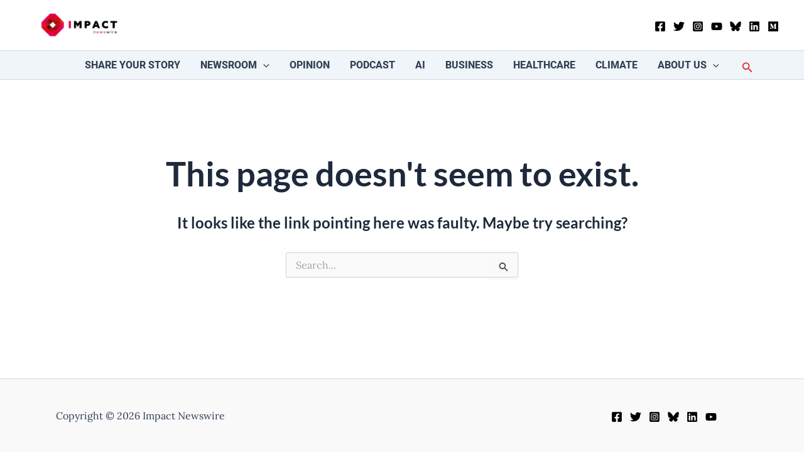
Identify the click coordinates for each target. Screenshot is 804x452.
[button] (263, 65)
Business (469, 65)
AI (420, 65)
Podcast (372, 65)
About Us (688, 65)
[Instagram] (698, 26)
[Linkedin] (754, 26)
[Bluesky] (735, 26)
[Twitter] (679, 26)
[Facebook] (660, 26)
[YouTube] (716, 26)
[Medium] (773, 26)
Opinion (310, 65)
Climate (616, 65)
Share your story (132, 65)
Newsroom (234, 65)
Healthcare (544, 65)
